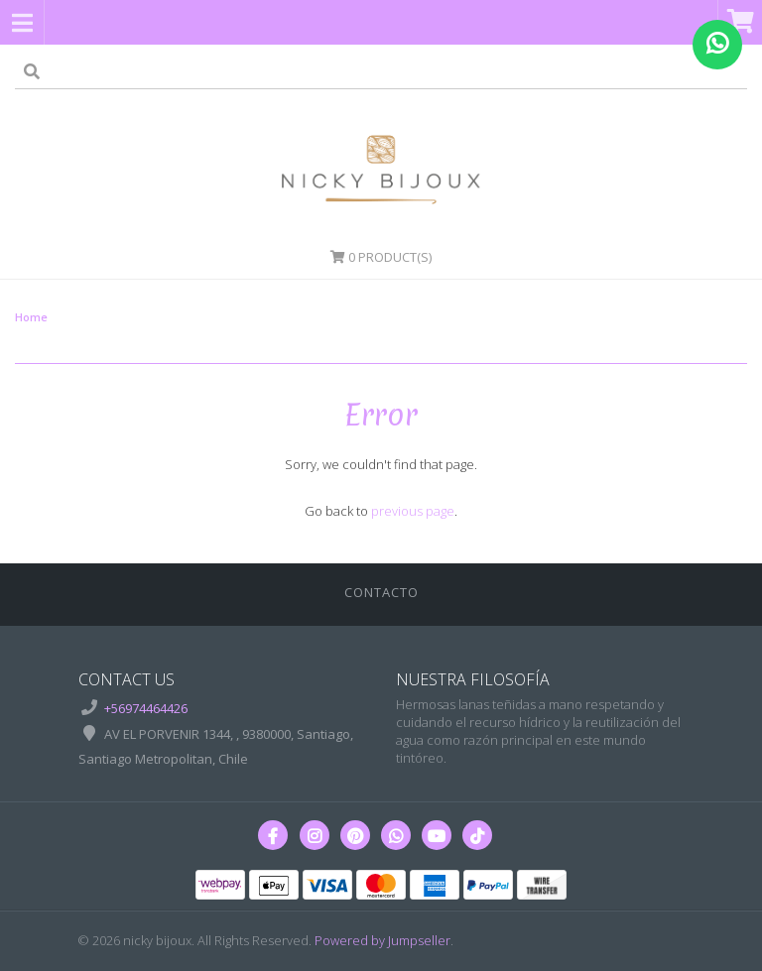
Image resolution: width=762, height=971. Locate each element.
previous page (412, 511)
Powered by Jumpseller (382, 940)
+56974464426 (146, 708)
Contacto (381, 592)
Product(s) (381, 257)
